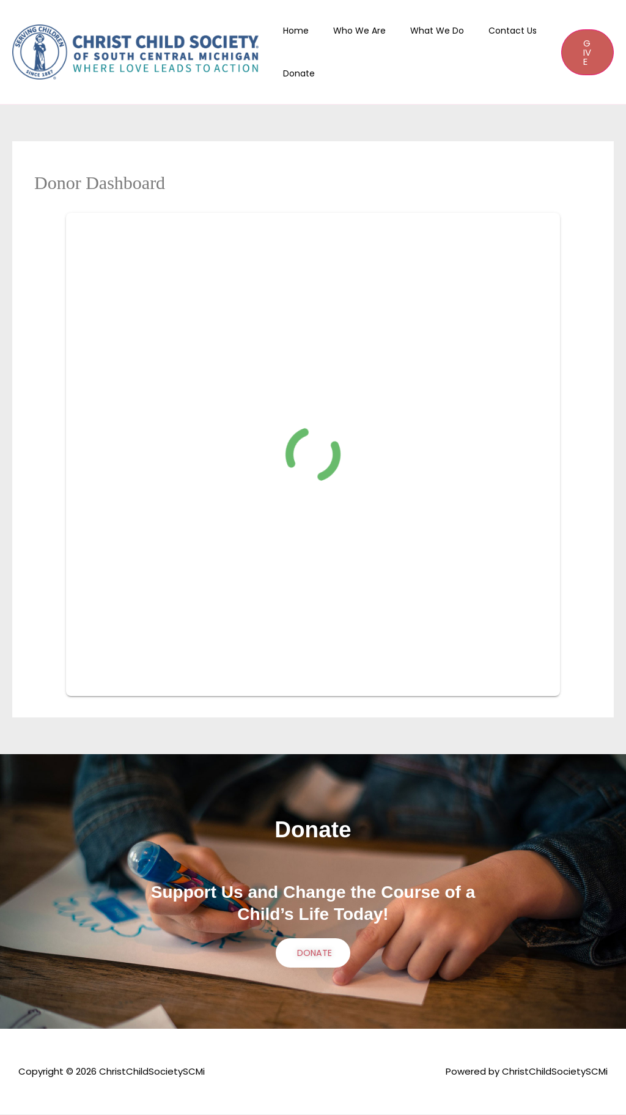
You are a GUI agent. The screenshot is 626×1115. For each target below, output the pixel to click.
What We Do (422, 30)
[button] (585, 52)
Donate (299, 73)
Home (296, 30)
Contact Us (490, 30)
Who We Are (352, 30)
